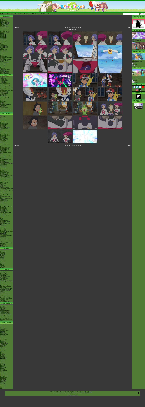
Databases (6, 16)
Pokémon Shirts (3, 65)
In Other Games (3, 236)
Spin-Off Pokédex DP (4, 46)
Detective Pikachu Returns (5, 127)
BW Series (2, 263)
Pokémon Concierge (4, 107)
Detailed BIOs (2, 252)
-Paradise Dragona (3, 377)
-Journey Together (3, 338)
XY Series (2, 265)
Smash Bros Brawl (3, 201)
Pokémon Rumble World (4, 162)
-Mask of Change (3, 380)
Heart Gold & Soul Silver (4, 187)
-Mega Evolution (3, 335)
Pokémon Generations (4, 96)
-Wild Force (2, 382)
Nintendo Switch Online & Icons (6, 242)
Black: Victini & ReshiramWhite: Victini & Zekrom (6, 287)
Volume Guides (3, 254)
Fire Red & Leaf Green (4, 203)
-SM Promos (2, 388)
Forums (12, 13)
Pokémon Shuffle (3, 161)
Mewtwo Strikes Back (4, 272)
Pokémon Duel (3, 167)
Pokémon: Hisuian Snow (4, 98)
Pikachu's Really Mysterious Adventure (5, 316)
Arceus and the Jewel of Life (5, 284)
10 (76, 27)
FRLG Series (2, 259)
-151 (1, 347)
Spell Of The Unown (3, 274)
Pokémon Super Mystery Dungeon (6, 163)
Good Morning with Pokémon (5, 104)
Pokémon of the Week (4, 52)
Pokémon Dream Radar (4, 172)
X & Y (1, 154)
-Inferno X (2, 368)
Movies (6, 269)
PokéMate (2, 216)
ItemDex (1, 42)
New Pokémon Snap (4, 139)
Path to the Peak (3, 101)
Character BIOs (3, 251)
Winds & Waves (3, 116)
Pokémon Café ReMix (4, 123)
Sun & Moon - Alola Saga (4, 86)
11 (78, 27)
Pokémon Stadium (3, 230)
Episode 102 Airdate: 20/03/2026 (136, 78)
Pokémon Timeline (3, 55)
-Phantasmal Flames (4, 334)
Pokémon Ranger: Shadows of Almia (5, 197)
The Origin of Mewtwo (4, 271)
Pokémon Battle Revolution (5, 193)
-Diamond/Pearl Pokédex (4, 23)
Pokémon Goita (3, 244)
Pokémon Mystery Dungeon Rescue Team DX (5, 136)
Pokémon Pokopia (3, 120)
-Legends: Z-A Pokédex (4, 32)
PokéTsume (2, 111)
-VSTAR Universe (3, 384)
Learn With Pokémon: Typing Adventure (5, 181)
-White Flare (2, 337)
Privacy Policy (77, 391)
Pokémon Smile (3, 137)
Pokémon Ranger (3, 211)
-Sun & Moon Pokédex (4, 26)
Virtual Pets (2, 240)
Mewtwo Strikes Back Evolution (6, 298)
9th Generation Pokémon (4, 71)
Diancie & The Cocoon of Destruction (4, 293)
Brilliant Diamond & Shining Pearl (6, 131)
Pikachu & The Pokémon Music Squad (6, 320)
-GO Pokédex (2, 30)
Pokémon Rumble (3, 189)
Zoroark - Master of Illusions (5, 285)
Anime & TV (6, 75)
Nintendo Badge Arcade (4, 168)
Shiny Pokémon (3, 94)
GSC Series (2, 257)
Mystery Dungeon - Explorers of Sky (6, 195)
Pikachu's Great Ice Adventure (5, 314)
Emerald (1, 204)
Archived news (3, 18)
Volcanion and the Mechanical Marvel (5, 295)
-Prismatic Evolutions (4, 339)
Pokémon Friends (3, 121)
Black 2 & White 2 (3, 171)
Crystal (1, 219)
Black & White (2, 170)
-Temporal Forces (3, 344)
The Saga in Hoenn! (3, 82)
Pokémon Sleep (3, 126)
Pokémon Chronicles (4, 91)
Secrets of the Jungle (4, 299)
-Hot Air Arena (2, 373)
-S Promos (2, 387)
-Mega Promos (3, 359)
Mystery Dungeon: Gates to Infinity (6, 175)
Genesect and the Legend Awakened (5, 291)
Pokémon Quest (3, 151)
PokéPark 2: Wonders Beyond (5, 177)
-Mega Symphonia (3, 370)
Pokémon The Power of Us (5, 297)
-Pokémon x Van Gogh (4, 62)
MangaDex (2, 250)
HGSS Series (2, 262)
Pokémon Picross (3, 164)
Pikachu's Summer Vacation (5, 304)
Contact (17, 13)
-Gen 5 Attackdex (3, 38)
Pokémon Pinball (3, 228)
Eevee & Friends (3, 317)
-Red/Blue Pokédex (3, 20)
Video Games (6, 113)
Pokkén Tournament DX (4, 149)
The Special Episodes (4, 92)
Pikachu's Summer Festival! (5, 310)
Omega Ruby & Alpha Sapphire (6, 155)
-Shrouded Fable (3, 342)
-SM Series (2, 351)
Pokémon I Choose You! (4, 296)
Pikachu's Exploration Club (5, 313)
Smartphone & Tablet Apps (5, 239)
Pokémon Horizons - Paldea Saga (6, 90)
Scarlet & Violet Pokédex (44, 13)
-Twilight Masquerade (4, 343)
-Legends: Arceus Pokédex (5, 29)
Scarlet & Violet (3, 118)
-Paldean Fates (3, 345)
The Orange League (4, 80)
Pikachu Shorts (6, 303)
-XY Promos (2, 362)
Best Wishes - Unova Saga (5, 85)
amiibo (1, 241)
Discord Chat (2, 68)
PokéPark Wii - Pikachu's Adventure (4, 192)
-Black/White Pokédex (4, 24)
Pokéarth (53, 13)
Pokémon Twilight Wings (4, 97)
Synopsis (134, 80)
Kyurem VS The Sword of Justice (6, 288)
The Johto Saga (3, 81)
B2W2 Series (2, 264)
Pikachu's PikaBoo (3, 307)
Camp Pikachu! (3, 308)
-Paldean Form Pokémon (4, 73)
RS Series (2, 258)
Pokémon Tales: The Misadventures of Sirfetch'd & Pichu (5, 109)
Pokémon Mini (2, 222)
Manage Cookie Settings (86, 391)
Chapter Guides (3, 253)
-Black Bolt (2, 336)
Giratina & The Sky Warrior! (5, 283)
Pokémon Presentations (4, 64)
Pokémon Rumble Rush (4, 148)
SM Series (2, 267)
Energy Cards (2, 327)
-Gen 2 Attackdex (3, 35)
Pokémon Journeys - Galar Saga (6, 87)
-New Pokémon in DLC (4, 72)
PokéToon (2, 100)
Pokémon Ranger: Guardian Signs (6, 188)
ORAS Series (2, 266)
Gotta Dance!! (2, 309)
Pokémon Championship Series (6, 57)
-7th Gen (1, 54)
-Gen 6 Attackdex (3, 39)
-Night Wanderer (3, 379)
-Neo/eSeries (2, 356)
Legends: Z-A (2, 119)
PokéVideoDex (3, 103)
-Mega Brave (2, 369)
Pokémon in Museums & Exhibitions (4, 61)
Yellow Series (2, 256)
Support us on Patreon (72, 395)
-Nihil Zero (2, 366)
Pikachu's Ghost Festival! (4, 311)
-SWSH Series (2, 350)
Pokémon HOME (3, 132)
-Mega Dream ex (3, 367)
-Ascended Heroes (3, 333)
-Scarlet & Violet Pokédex (5, 31)
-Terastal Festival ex (3, 375)
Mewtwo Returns (3, 275)
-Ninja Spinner (2, 365)
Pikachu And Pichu (3, 306)
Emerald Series (3, 260)
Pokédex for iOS (3, 183)
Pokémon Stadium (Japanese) (5, 229)
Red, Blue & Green (3, 225)
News (1, 17)
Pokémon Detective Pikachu (5, 301)
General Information (3, 249)
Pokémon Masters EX (4, 124)
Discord (21, 13)
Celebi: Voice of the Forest (5, 276)
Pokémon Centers (3, 56)
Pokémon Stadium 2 (4, 220)
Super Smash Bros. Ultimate (5, 152)
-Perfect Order (2, 332)
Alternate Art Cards (3, 328)
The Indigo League (3, 79)
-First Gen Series (3, 357)
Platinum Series (3, 261)
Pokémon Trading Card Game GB (6, 231)
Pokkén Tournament (3, 166)
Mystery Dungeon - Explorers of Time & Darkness (6, 199)
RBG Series (2, 255)
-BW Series (2, 353)
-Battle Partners (3, 374)
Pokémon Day (2, 63)
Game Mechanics (3, 50)
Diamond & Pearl (3, 185)
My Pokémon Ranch (4, 200)
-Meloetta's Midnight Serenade (5, 289)
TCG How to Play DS (4, 182)
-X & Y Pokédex (3, 25)
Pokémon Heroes (3, 277)
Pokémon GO (2, 122)
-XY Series (2, 352)
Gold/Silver (2, 218)
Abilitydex (2, 44)
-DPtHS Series (3, 354)
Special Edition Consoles (4, 238)
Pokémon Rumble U (4, 174)
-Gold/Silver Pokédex (4, 21)
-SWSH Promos (3, 361)
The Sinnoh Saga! (3, 84)
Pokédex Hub (27, 13)
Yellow (1, 226)
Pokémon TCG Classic (4, 330)
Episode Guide (72, 29)
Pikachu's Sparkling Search (5, 315)
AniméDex (2, 77)
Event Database (3, 70)
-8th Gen (1, 53)
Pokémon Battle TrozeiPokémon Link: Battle (6, 157)
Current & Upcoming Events (5, 69)
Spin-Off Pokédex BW (4, 47)
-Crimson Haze (3, 381)
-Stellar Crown (2, 341)
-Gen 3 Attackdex (3, 36)
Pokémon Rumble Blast (4, 178)
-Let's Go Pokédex (3, 27)
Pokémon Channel (3, 208)
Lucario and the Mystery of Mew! (6, 280)
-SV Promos (2, 360)
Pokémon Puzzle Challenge (5, 221)
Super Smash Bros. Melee (5, 223)
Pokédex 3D (2, 179)
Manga (6, 248)
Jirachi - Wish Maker (4, 278)
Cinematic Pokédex (3, 49)
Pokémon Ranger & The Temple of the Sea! (6, 282)
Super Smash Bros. (3, 232)
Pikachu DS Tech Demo (4, 214)
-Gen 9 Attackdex (3, 41)
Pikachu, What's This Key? (5, 318)
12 (80, 27)
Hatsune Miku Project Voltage (5, 59)
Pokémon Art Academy (4, 158)
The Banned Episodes (4, 93)
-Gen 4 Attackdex (3, 37)
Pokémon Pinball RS (4, 210)
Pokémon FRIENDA (3, 246)
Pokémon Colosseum (4, 205)
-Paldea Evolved (3, 349)
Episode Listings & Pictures (5, 76)
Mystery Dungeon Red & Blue (5, 212)
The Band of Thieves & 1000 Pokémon (5, 160)
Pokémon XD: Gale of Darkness (6, 206)
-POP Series (2, 363)
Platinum (1, 186)
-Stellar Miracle (3, 378)
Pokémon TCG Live (3, 141)
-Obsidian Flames (3, 348)
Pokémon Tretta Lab (4, 173)
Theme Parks (2, 66)
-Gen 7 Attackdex (3, 40)
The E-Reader (2, 215)
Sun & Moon (2, 143)
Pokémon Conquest (3, 176)
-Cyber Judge (2, 383)
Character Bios (3, 78)
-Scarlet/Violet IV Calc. (4, 51)
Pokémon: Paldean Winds (5, 99)
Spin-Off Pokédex (3, 45)
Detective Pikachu (3, 150)
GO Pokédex (34, 13)
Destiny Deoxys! (3, 279)
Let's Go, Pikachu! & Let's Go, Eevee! (5, 145)
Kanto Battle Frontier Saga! (5, 83)
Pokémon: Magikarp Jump (5, 147)
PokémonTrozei (3, 213)
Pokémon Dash (3, 207)
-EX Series (2, 355)
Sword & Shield (3, 130)
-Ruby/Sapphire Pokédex (4, 22)
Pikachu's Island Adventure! (5, 312)
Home (8, 13)
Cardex (1, 48)
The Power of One (3, 273)
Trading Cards (7, 322)
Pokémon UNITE (3, 125)
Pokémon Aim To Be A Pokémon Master (6, 89)
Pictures (135, 66)
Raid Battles (2, 329)
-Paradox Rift (2, 346)
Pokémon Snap (3, 227)
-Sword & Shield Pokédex (5, 28)
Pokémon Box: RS (3, 209)
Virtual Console (3, 237)
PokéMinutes (2, 102)
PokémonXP (2, 58)
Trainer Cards (2, 326)
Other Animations (3, 105)
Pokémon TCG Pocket (4, 128)
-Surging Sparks (3, 340)
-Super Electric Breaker (4, 376)
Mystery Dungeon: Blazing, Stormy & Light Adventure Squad (6, 191)
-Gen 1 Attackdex (3, 34)
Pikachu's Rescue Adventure (5, 305)
